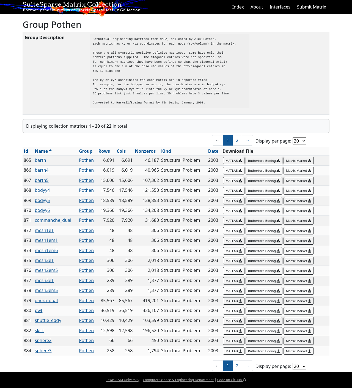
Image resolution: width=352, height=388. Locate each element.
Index (238, 7)
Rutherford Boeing (264, 161)
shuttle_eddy (48, 320)
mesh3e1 (44, 280)
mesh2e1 (44, 260)
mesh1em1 (46, 240)
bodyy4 (42, 190)
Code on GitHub (231, 380)
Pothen (86, 160)
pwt (39, 310)
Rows (104, 151)
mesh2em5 (46, 270)
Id (26, 151)
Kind (166, 151)
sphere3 (43, 351)
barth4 (42, 170)
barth (40, 160)
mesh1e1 (44, 230)
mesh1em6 (46, 250)
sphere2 (43, 340)
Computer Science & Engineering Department (178, 380)
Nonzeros (145, 151)
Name (43, 151)
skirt (39, 330)
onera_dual (46, 300)
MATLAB (234, 161)
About (257, 7)
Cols (121, 151)
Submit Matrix (311, 7)
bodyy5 (42, 200)
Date (213, 151)
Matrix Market (298, 161)
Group (85, 151)
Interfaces (280, 7)
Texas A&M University (122, 380)
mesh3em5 (46, 290)
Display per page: (273, 141)
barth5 (42, 180)
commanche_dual (53, 220)
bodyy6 (42, 210)
